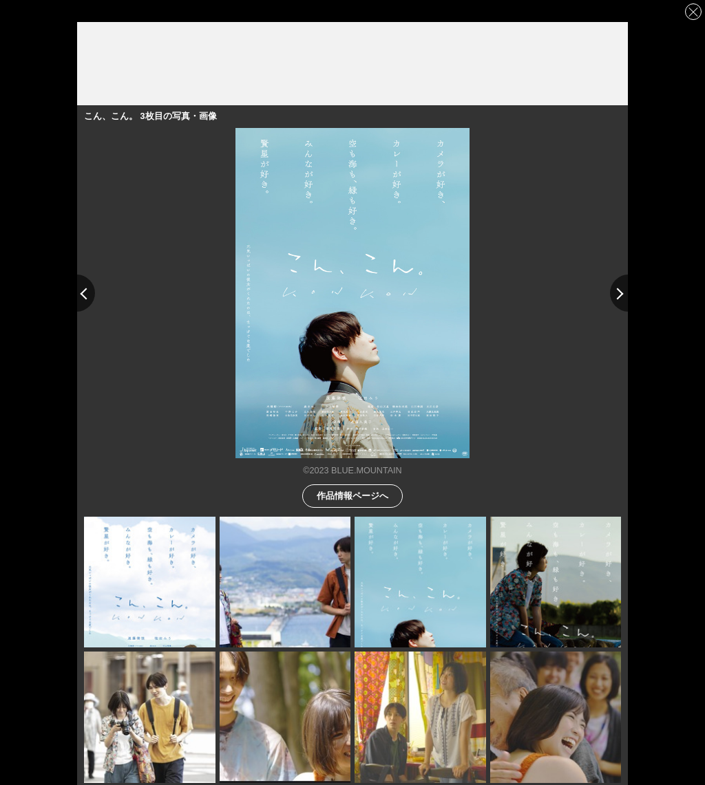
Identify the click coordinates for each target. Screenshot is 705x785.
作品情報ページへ (352, 495)
